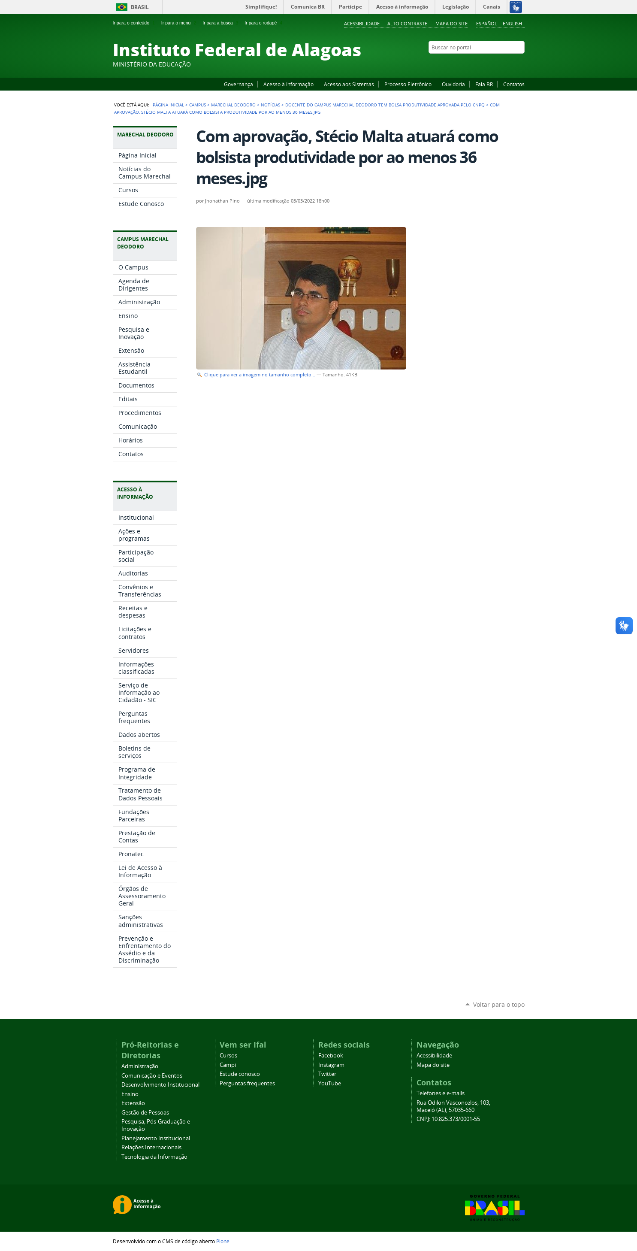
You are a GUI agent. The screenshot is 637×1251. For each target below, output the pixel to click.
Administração (139, 1066)
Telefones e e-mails (441, 1093)
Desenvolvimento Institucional (160, 1084)
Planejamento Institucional (155, 1138)
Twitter (509, 64)
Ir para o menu (179, 22)
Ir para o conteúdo (135, 22)
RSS (520, 64)
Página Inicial (168, 105)
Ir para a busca (221, 22)
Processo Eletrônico (408, 84)
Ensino (130, 1094)
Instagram (499, 64)
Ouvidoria (453, 84)
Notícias (270, 105)
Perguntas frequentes (247, 1083)
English (512, 23)
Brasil (140, 7)
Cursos (228, 1055)
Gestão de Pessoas (145, 1112)
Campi (228, 1065)
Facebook (477, 64)
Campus (197, 105)
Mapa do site (451, 23)
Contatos (514, 84)
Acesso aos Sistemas (349, 84)
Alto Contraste (407, 23)
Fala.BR (484, 84)
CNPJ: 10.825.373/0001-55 (448, 1119)
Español (486, 23)
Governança (238, 84)
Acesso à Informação (288, 84)
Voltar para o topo (499, 1004)
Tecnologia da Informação (154, 1156)
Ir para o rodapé (264, 22)
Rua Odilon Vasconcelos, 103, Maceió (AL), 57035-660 (453, 1106)
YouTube (488, 64)
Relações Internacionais (151, 1147)
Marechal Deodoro (233, 105)
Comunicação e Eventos (151, 1075)
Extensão (133, 1103)
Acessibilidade (362, 23)
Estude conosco (240, 1074)
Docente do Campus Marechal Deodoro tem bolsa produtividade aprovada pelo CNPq (385, 105)
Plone (222, 1241)
